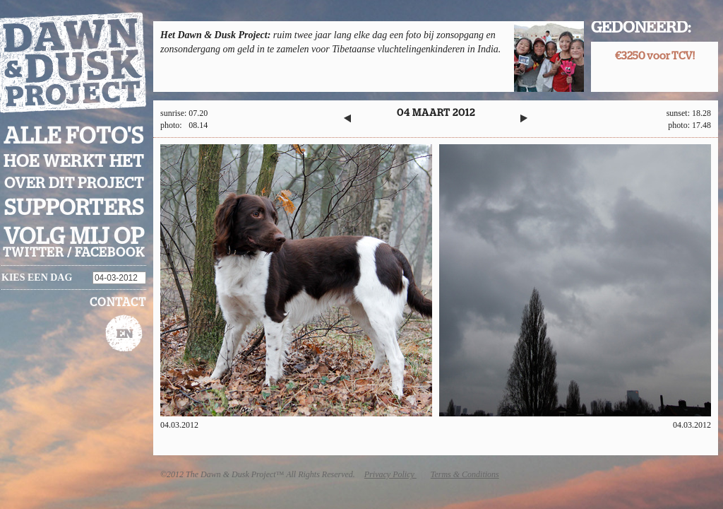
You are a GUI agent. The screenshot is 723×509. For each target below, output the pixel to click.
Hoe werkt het (74, 161)
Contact (118, 302)
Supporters (74, 208)
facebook (110, 253)
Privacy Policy (390, 474)
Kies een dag (36, 277)
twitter (33, 253)
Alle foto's (74, 136)
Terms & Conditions (465, 474)
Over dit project (74, 183)
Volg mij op (74, 237)
